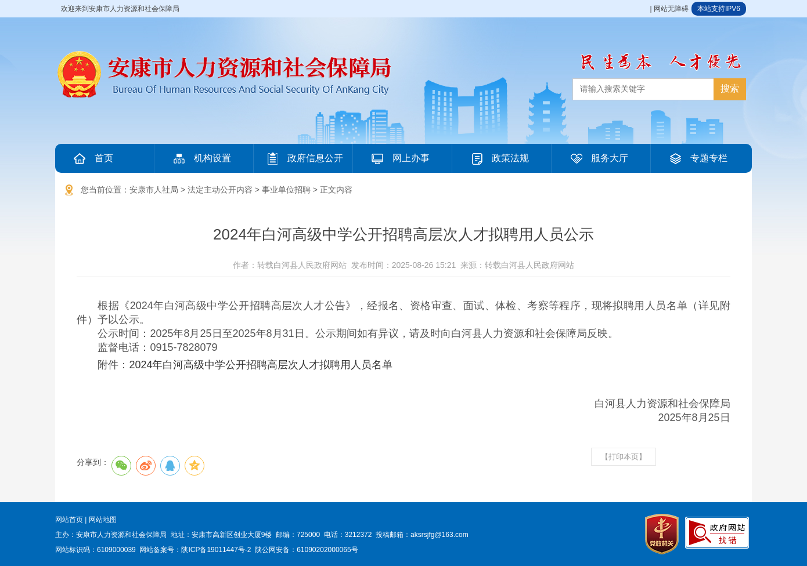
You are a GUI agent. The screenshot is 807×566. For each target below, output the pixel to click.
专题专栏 (697, 158)
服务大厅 (598, 158)
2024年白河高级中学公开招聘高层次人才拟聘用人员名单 (260, 365)
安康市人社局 (153, 189)
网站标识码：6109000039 (95, 550)
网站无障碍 (671, 9)
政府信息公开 (303, 158)
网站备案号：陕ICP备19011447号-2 (195, 550)
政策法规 (499, 158)
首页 (92, 158)
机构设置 (201, 158)
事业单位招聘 (286, 189)
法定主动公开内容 (220, 189)
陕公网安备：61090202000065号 (306, 550)
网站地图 (103, 520)
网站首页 (69, 520)
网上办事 (399, 158)
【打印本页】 (623, 456)
